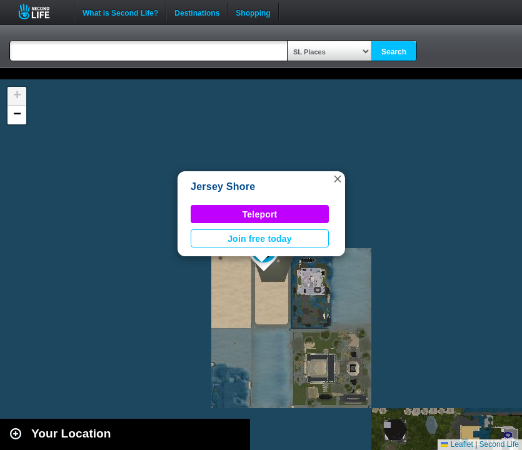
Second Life (41, 11)
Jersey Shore (223, 186)
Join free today (260, 239)
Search (393, 52)
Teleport (260, 214)
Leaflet (457, 444)
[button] (337, 178)
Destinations (196, 12)
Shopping (253, 12)
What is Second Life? (120, 12)
